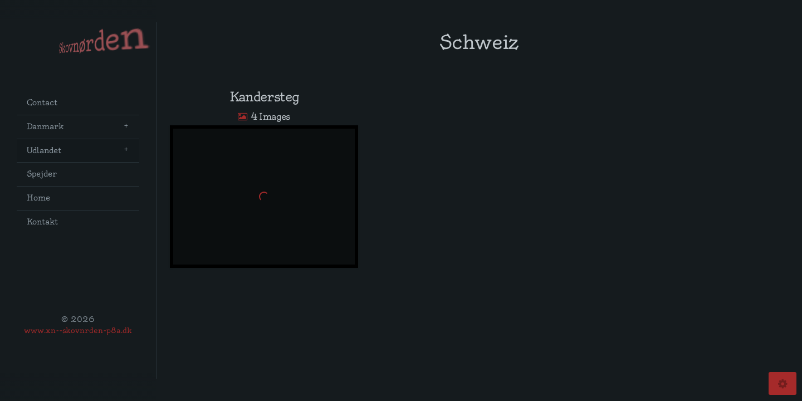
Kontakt (42, 222)
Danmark (45, 126)
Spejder (42, 174)
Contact (42, 102)
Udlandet (44, 150)
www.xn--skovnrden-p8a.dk (78, 330)
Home (38, 198)
